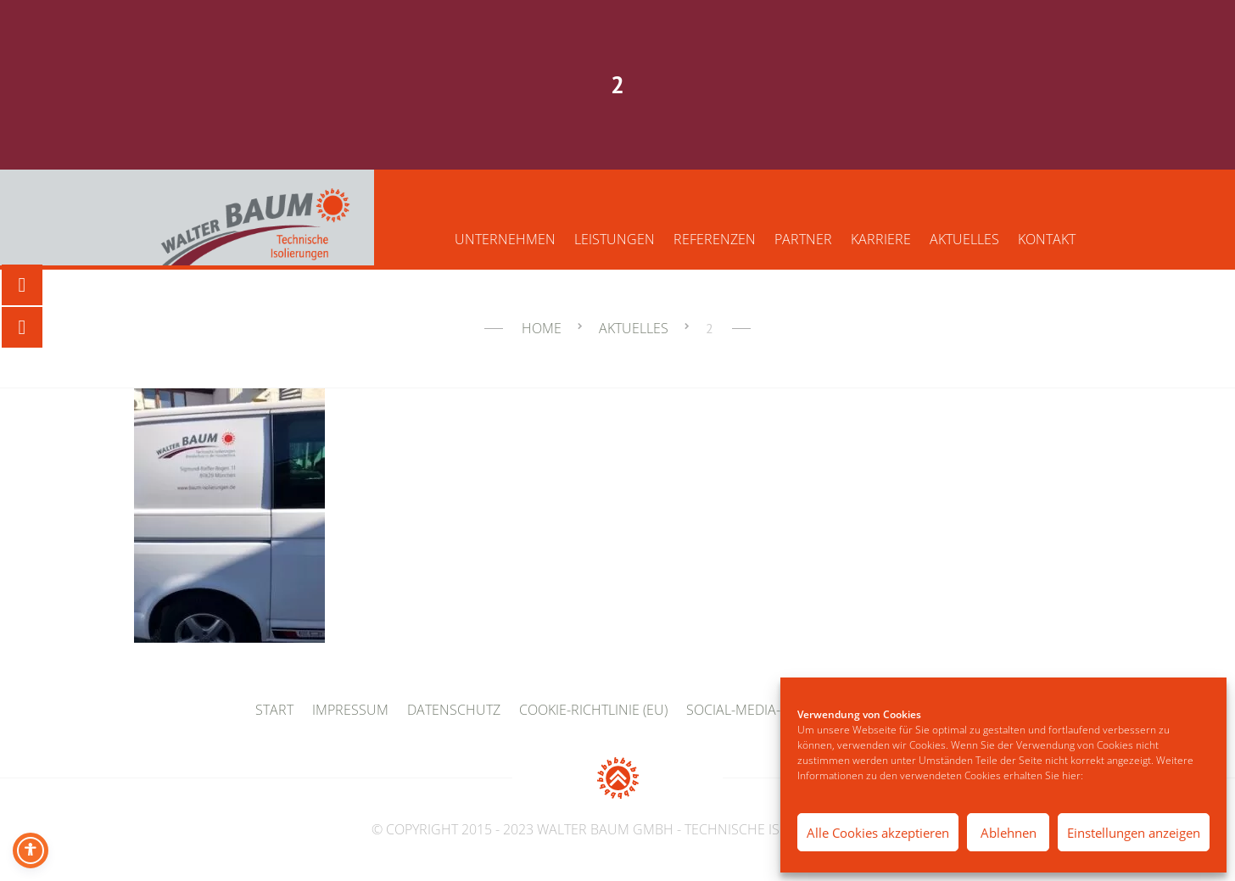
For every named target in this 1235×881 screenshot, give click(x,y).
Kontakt (1047, 239)
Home (542, 328)
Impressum (350, 709)
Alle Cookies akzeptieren (878, 832)
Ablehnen (1009, 832)
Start (274, 709)
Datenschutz (453, 709)
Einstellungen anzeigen (1133, 832)
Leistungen (614, 239)
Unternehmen (505, 239)
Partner (803, 239)
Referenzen (714, 239)
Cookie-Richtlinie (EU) (593, 709)
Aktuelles (964, 239)
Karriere (881, 239)
